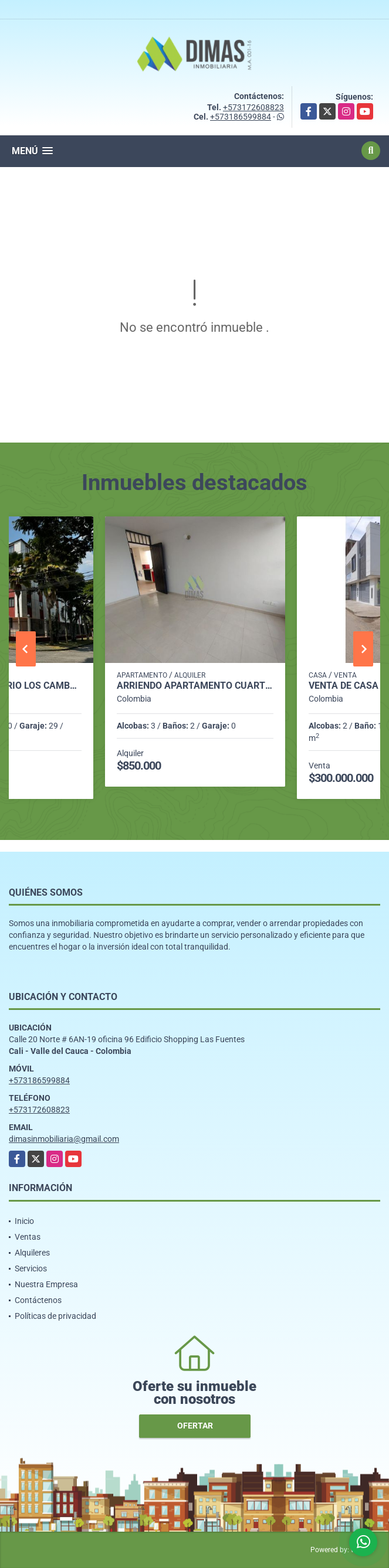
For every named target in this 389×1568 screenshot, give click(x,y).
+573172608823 (253, 107)
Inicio (24, 1221)
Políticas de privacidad (55, 1316)
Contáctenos (38, 1300)
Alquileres (32, 1252)
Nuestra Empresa (46, 1284)
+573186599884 (240, 116)
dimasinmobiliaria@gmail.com (64, 1139)
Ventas (27, 1237)
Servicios (31, 1268)
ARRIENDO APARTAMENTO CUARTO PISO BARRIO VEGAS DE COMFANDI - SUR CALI (195, 686)
